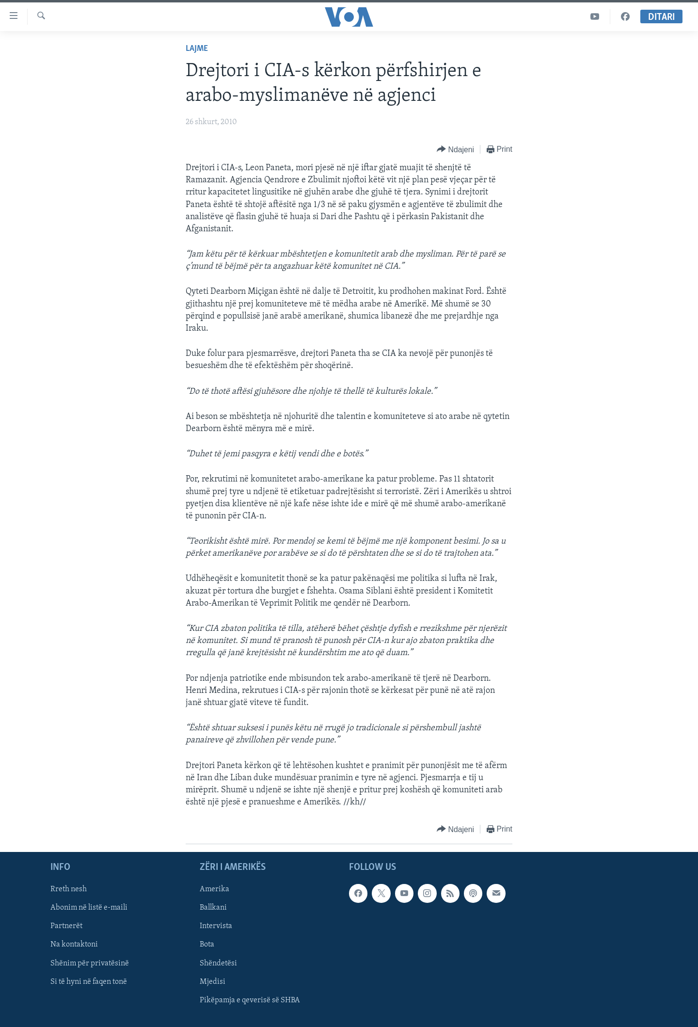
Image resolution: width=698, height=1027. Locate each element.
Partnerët (66, 927)
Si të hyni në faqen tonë (88, 982)
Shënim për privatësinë (89, 963)
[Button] (455, 149)
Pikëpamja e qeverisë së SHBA (250, 1000)
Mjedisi (212, 982)
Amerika (214, 890)
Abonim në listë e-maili (88, 908)
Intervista (216, 927)
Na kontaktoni (74, 945)
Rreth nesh (68, 890)
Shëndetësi (218, 963)
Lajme (197, 48)
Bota (207, 945)
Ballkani (213, 908)
